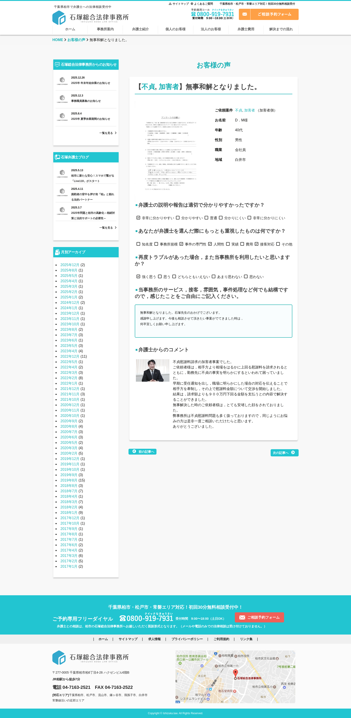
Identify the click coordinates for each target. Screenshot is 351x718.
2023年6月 (69, 340)
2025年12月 (69, 265)
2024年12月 (69, 302)
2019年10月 (69, 469)
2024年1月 (69, 308)
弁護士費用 (246, 29)
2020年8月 (69, 426)
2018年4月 (69, 496)
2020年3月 (69, 448)
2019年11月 (69, 464)
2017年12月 (69, 518)
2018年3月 (69, 502)
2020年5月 (69, 442)
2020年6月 (69, 437)
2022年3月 (69, 372)
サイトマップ (181, 3)
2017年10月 (69, 523)
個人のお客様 (175, 29)
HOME (57, 40)
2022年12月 (69, 356)
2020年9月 (69, 421)
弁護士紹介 (140, 29)
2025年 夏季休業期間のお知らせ (90, 118)
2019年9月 (69, 475)
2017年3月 (69, 556)
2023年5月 (69, 346)
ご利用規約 (221, 639)
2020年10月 (69, 416)
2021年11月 (69, 394)
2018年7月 (69, 491)
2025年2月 (69, 292)
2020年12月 (69, 405)
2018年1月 (69, 512)
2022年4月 (69, 367)
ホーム (70, 29)
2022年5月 (69, 362)
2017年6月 (69, 545)
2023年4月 (69, 351)
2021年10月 (69, 399)
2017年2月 (69, 561)
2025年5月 (69, 276)
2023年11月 (69, 319)
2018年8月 (69, 486)
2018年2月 (69, 507)
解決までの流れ (281, 29)
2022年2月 (69, 378)
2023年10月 (69, 324)
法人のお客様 (211, 29)
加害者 (169, 86)
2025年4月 (69, 281)
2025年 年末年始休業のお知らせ (90, 83)
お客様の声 (76, 40)
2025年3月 (69, 286)
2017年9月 (69, 529)
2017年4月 (69, 550)
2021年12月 (69, 389)
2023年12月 (69, 313)
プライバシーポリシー (187, 639)
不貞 (148, 86)
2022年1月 (69, 383)
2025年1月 (69, 297)
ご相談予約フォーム (263, 617)
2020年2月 (69, 453)
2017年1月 (69, 566)
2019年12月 (69, 459)
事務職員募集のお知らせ (86, 101)
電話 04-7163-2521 (71, 687)
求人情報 (154, 639)
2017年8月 (69, 534)
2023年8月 (69, 329)
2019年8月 (69, 480)
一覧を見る (106, 133)
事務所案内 (105, 29)
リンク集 (246, 639)
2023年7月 (69, 335)
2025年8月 (69, 270)
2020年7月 (69, 432)
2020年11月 (69, 410)
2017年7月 (69, 539)
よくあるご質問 (203, 3)
